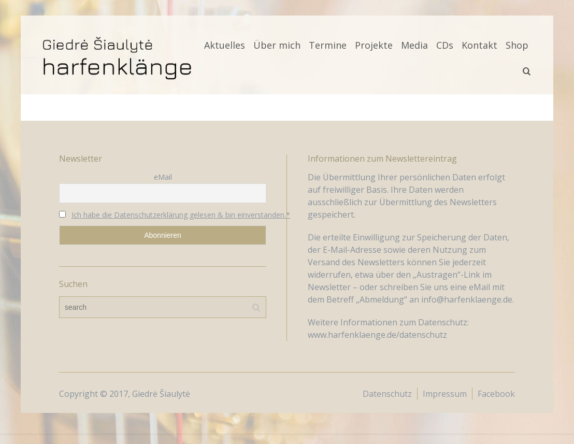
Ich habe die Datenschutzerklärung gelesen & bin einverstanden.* (180, 215)
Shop (517, 45)
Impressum (445, 393)
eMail (163, 177)
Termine (328, 45)
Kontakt (479, 45)
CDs (444, 45)
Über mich (276, 45)
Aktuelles (224, 45)
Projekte (374, 45)
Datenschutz (387, 393)
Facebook (496, 393)
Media (414, 45)
